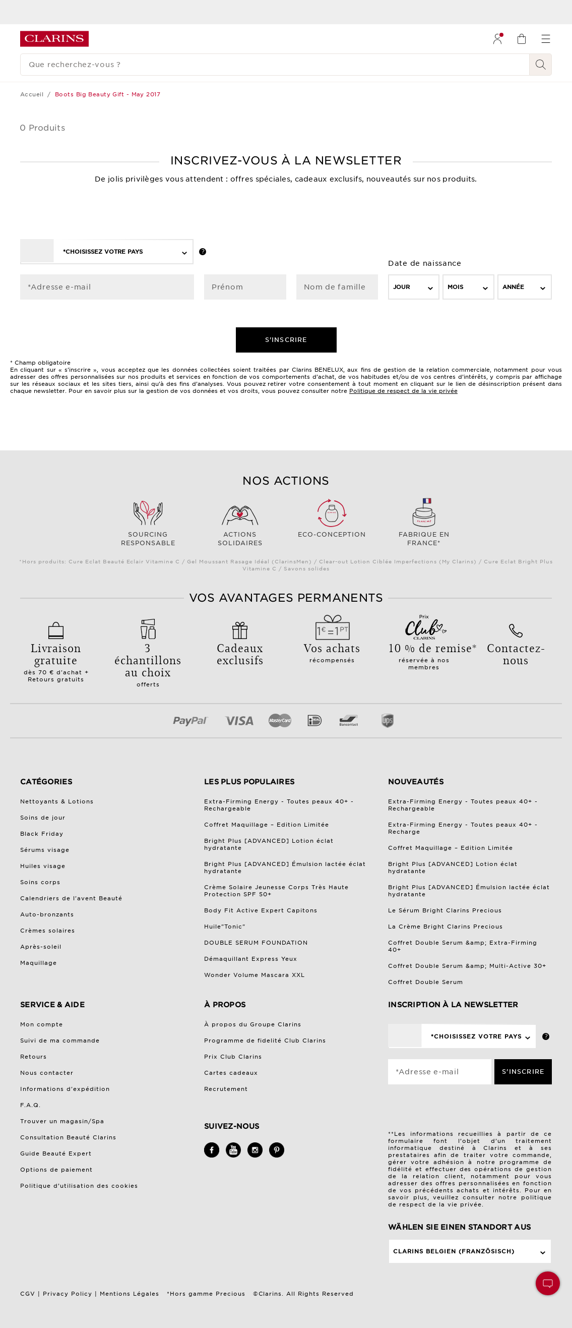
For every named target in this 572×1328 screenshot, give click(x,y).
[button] (548, 1283)
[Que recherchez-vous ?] (275, 64)
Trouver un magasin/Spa (62, 1121)
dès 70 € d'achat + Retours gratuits (56, 658)
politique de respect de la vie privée (470, 1201)
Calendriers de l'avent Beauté (71, 898)
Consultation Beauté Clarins (68, 1137)
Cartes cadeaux (231, 1072)
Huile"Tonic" (224, 926)
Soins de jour (43, 817)
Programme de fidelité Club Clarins (265, 1040)
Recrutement (226, 1088)
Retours (33, 1056)
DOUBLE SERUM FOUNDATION (256, 942)
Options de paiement (56, 1169)
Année (513, 287)
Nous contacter (47, 1072)
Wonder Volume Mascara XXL (254, 974)
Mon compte (41, 1024)
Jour (401, 287)
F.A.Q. (30, 1105)
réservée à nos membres (424, 652)
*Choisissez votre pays (103, 251)
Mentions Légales (129, 1293)
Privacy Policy (67, 1293)
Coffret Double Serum (425, 982)
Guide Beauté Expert (56, 1153)
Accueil (31, 94)
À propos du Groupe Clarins (252, 1024)
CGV (27, 1293)
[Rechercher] (541, 64)
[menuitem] (497, 39)
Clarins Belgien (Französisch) (454, 1251)
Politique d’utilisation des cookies (79, 1185)
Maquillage (38, 962)
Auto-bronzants (47, 914)
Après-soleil (40, 946)
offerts (148, 661)
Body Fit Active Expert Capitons (260, 910)
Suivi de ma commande (60, 1040)
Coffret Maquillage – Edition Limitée (266, 824)
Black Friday (41, 833)
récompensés (332, 649)
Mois (455, 287)
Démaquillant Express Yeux (250, 958)
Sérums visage (45, 849)
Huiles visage (43, 866)
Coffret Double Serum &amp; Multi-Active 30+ (467, 965)
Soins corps (40, 882)
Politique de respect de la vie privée (403, 390)
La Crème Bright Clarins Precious (445, 926)
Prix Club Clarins (233, 1056)
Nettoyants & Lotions (57, 801)
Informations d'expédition (65, 1088)
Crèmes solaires (47, 930)
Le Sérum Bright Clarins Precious (445, 910)
